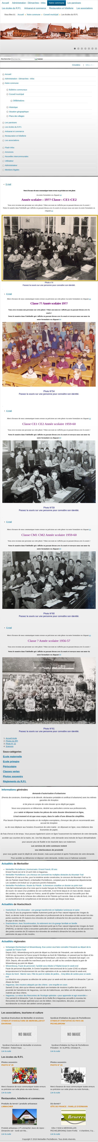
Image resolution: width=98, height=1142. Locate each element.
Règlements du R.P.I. (14, 781)
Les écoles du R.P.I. (11, 8)
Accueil (5, 3)
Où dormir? (55, 1104)
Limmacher (7, 1106)
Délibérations (18, 101)
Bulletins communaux (18, 90)
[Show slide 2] (78, 48)
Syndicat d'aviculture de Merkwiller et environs (22, 1018)
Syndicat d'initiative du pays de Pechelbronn (70, 1018)
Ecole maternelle (12, 756)
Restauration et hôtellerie (61, 8)
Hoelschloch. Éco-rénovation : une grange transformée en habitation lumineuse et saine (42, 910)
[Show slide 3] (82, 48)
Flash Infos (9, 147)
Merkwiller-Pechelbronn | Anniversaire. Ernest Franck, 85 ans (31, 869)
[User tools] (2, 289)
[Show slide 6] (92, 48)
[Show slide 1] (75, 48)
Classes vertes (11, 771)
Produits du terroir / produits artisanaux (19, 1104)
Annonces (9, 152)
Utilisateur (9, 161)
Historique (13, 107)
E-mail (8, 184)
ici (61, 195)
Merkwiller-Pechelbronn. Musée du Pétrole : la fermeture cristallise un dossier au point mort (44, 885)
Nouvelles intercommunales (16, 156)
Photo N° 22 (11, 744)
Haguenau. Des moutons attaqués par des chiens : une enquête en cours (36, 985)
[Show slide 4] (85, 48)
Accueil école (11, 738)
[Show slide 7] (96, 48)
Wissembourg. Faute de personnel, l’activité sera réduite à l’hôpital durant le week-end (42, 966)
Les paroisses (74, 3)
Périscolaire (9, 766)
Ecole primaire (11, 761)
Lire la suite (6, 1051)
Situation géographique (19, 112)
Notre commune (56, 3)
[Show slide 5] (89, 48)
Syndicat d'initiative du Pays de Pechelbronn (67, 1022)
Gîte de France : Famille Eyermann (69, 1106)
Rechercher (6, 59)
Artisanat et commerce (35, 8)
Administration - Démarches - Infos (29, 3)
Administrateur (11, 165)
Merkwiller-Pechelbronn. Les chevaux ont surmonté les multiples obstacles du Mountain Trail (44, 875)
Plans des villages (16, 116)
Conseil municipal (16, 94)
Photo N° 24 (56, 1065)
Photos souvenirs (13, 776)
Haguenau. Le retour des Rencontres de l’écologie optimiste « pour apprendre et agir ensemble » (46, 995)
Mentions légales (12, 170)
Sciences (9, 746)
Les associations (85, 8)
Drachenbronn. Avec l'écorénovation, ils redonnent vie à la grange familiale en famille (41, 923)
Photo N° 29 (7, 1065)
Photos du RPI (12, 741)
